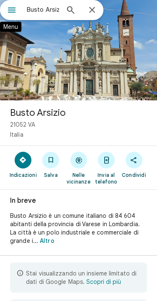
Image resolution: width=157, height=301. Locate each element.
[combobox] (43, 10)
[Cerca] (71, 11)
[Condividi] (134, 164)
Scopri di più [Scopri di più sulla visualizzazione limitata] (103, 282)
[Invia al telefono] (106, 167)
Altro (47, 241)
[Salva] (50, 164)
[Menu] (11, 11)
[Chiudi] (92, 10)
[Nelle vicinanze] (78, 167)
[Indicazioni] (23, 164)
